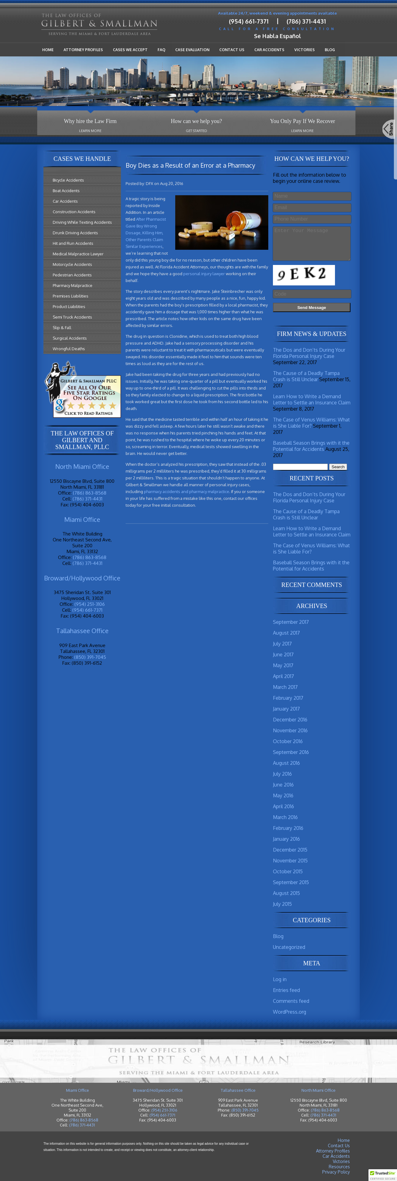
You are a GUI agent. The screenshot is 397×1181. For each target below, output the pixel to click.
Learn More (90, 131)
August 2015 (286, 893)
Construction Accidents (74, 211)
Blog (330, 49)
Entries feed (286, 990)
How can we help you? (196, 121)
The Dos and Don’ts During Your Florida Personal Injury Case (309, 353)
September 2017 (291, 622)
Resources (339, 1166)
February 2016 (288, 828)
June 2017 (283, 654)
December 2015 (290, 850)
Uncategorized (289, 947)
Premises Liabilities (70, 295)
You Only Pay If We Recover (302, 121)
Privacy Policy (336, 1171)
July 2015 (282, 904)
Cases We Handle (82, 158)
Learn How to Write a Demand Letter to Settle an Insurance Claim (311, 399)
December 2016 (290, 719)
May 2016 (283, 795)
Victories (304, 49)
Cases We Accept (130, 49)
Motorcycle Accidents (72, 264)
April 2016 (283, 806)
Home (48, 49)
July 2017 (282, 644)
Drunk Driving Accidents (75, 232)
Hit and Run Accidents (73, 243)
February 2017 (288, 698)
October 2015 (288, 871)
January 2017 (286, 709)
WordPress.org (289, 1012)
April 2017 (283, 676)
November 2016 (290, 730)
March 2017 (285, 687)
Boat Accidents (66, 190)
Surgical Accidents (70, 338)
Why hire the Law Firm (90, 121)
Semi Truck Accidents (72, 317)
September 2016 (291, 752)
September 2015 (291, 882)
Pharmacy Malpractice (72, 285)
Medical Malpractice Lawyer (78, 253)
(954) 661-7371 (249, 21)
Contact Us (231, 49)
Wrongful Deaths (69, 348)
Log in (280, 979)
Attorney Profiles (83, 49)
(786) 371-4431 (306, 21)
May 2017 (283, 665)
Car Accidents (269, 49)
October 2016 (288, 741)
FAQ (161, 49)
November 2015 (290, 860)
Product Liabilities (69, 306)
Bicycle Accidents (68, 180)
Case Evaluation (192, 49)
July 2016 (282, 774)
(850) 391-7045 (90, 657)
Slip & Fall (62, 327)
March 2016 (285, 817)
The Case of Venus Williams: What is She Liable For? (311, 422)
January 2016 (286, 839)
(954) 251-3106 (89, 604)
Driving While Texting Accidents (82, 222)
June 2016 (283, 785)
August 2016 (286, 763)
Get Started (196, 131)
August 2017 (286, 633)
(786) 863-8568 (89, 493)
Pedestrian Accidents (72, 274)
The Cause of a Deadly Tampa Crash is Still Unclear (306, 376)
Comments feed (291, 1001)
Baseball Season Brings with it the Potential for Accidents (311, 446)
